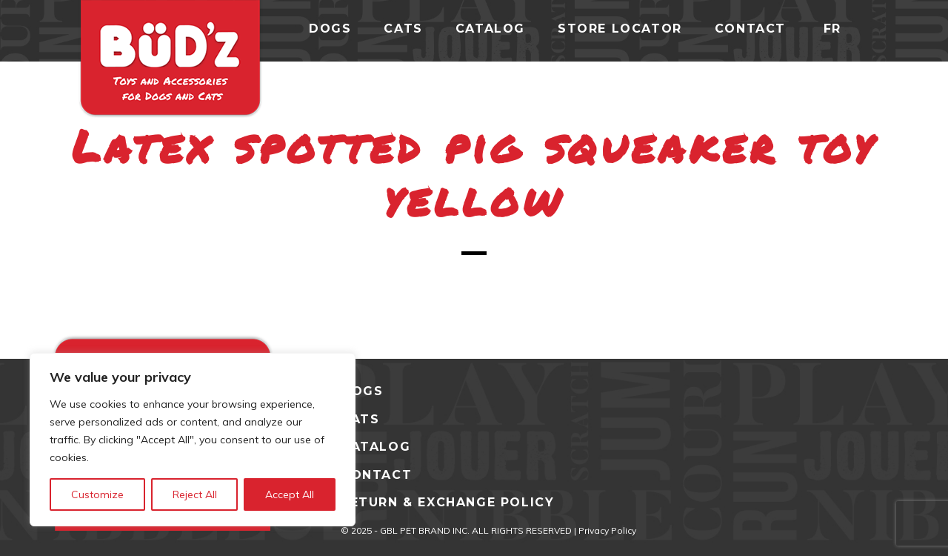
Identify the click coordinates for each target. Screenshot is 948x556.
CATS (360, 419)
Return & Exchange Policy (447, 502)
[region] (193, 439)
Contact (750, 28)
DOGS (362, 391)
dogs (330, 28)
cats (403, 28)
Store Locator (620, 28)
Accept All (289, 494)
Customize (97, 494)
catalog (490, 28)
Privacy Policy (607, 530)
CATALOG (375, 447)
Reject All (195, 494)
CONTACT (376, 475)
